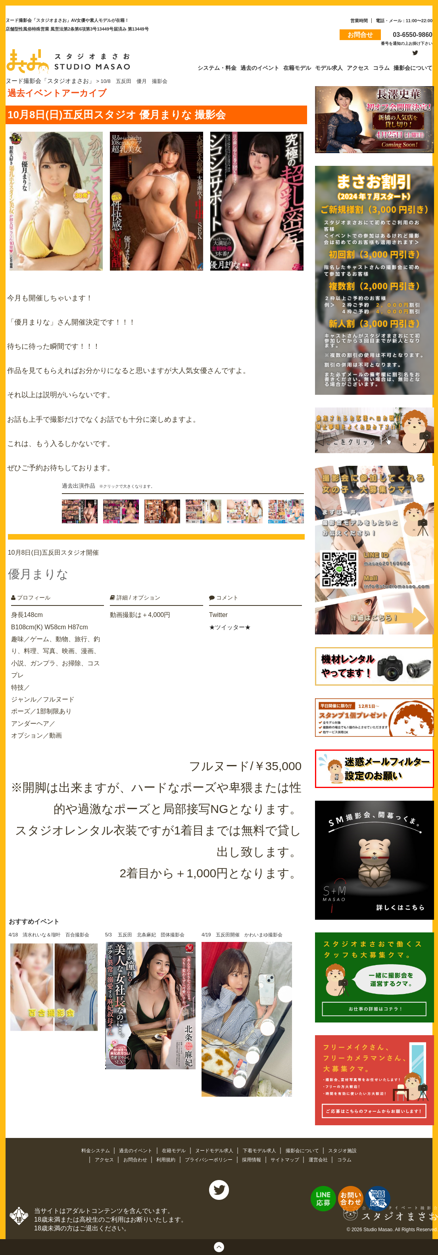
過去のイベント (131, 1149)
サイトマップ (289, 1158)
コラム (351, 1158)
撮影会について (308, 1149)
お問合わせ (130, 1158)
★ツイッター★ (231, 621)
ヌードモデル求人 (214, 1149)
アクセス (97, 1158)
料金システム (88, 1149)
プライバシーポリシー (208, 1158)
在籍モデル (171, 1149)
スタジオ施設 (350, 1149)
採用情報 (254, 1158)
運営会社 (325, 1158)
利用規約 (163, 1158)
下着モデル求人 (263, 1149)
